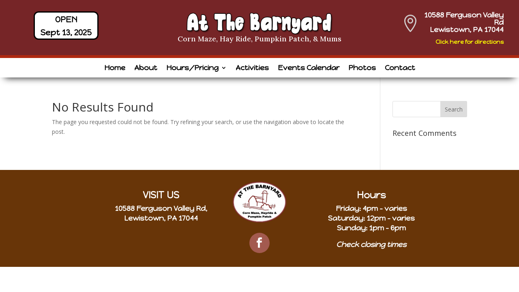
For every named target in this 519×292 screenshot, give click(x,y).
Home (114, 68)
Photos (362, 68)
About (145, 68)
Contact (400, 68)
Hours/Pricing (192, 68)
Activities (252, 68)
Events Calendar (308, 68)
